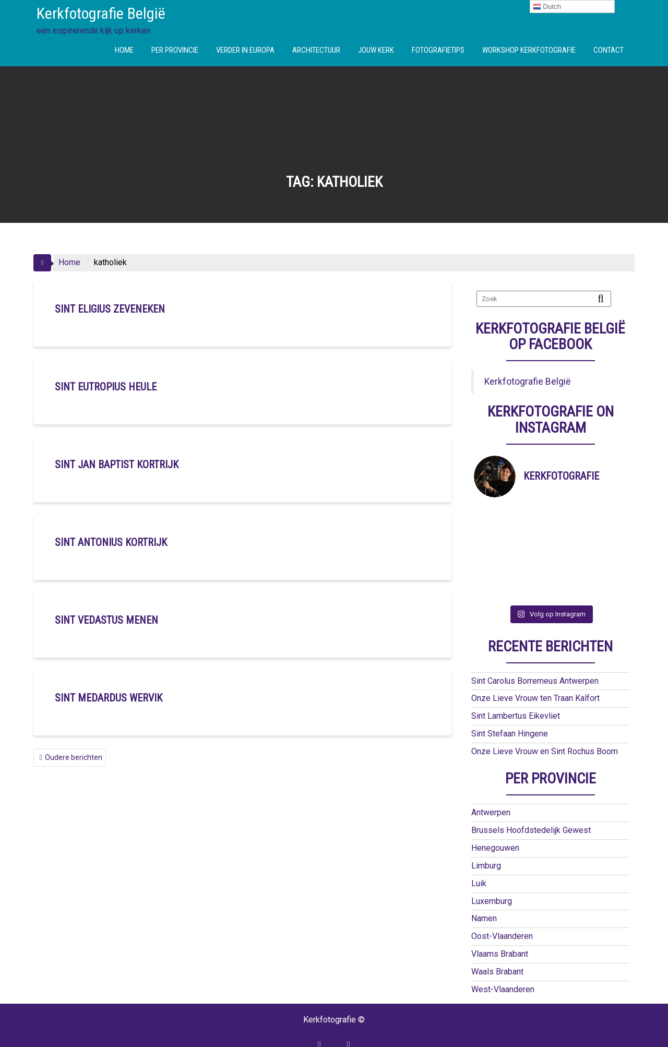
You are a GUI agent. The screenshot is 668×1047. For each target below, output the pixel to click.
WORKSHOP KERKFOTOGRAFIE (529, 50)
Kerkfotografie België (101, 13)
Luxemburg (491, 874)
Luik (478, 856)
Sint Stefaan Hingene (509, 706)
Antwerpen (490, 785)
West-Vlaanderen (502, 962)
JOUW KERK (376, 50)
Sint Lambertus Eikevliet (515, 689)
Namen (484, 891)
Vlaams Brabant (499, 927)
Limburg (486, 838)
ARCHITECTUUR (316, 50)
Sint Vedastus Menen (106, 620)
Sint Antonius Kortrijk (111, 542)
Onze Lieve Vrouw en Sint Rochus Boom (544, 724)
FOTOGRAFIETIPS (438, 50)
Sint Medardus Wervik (108, 698)
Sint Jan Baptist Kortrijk (116, 464)
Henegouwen (495, 821)
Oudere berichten (73, 757)
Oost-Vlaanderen (502, 909)
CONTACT (608, 50)
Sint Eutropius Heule (106, 386)
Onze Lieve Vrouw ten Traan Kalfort (535, 671)
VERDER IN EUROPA (245, 50)
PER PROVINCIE (174, 50)
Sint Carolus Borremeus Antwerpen (535, 654)
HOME (124, 50)
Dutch (547, 7)
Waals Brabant (497, 944)
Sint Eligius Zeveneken (110, 309)
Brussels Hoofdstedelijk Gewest (531, 803)
